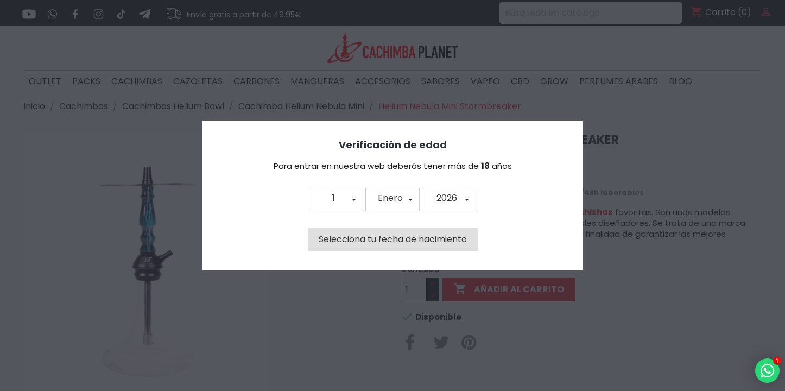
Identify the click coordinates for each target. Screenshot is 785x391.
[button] (336, 199)
